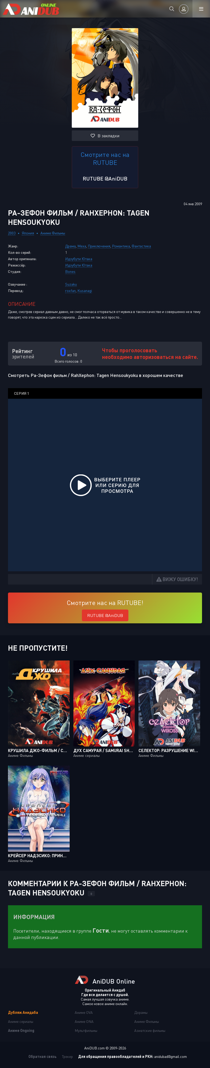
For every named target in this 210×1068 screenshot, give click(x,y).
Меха (81, 246)
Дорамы (141, 1012)
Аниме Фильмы (52, 233)
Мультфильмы (86, 1030)
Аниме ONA (84, 1021)
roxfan (70, 290)
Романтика (121, 246)
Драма (70, 246)
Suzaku (71, 284)
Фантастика (141, 246)
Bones (70, 271)
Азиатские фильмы (149, 1030)
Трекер (67, 1056)
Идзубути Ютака (78, 258)
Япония (28, 233)
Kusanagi (84, 290)
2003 (11, 233)
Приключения (99, 246)
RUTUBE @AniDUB (105, 178)
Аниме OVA (84, 1012)
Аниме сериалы (20, 1021)
